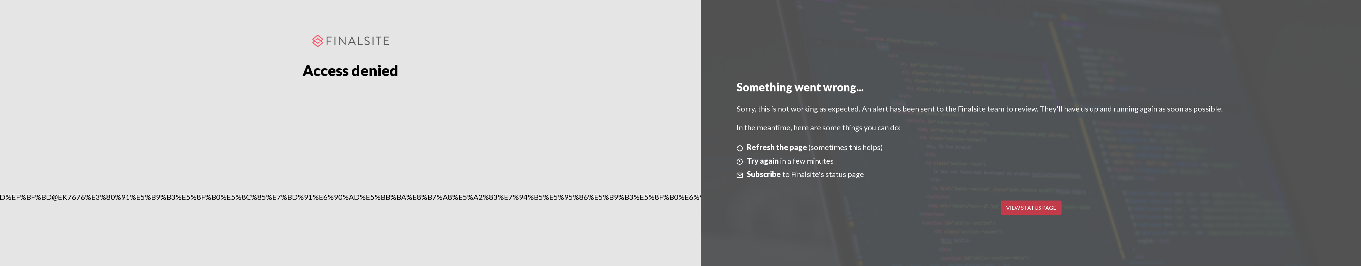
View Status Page (1031, 207)
